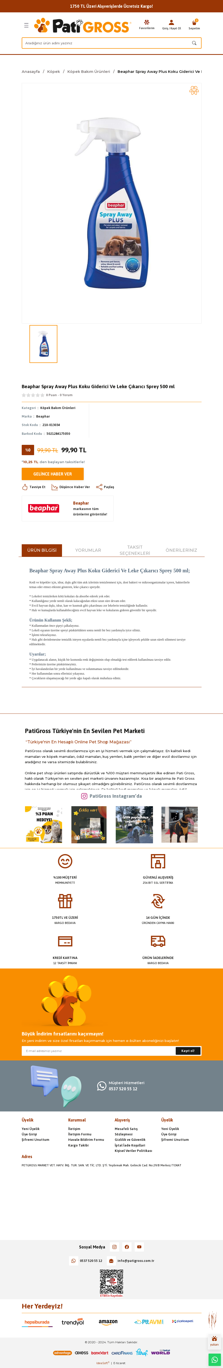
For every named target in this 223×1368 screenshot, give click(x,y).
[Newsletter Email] (112, 1051)
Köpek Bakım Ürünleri (57, 408)
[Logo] (83, 25)
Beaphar (43, 416)
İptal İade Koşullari (130, 1145)
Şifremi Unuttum (35, 1140)
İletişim (74, 1129)
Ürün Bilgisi (42, 550)
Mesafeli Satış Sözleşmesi (126, 1131)
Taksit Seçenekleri (135, 550)
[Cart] (194, 25)
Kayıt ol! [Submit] (188, 1051)
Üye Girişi (29, 1134)
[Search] (112, 43)
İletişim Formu (79, 1134)
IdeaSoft (103, 1363)
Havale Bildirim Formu (86, 1140)
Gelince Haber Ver (52, 474)
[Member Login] (171, 22)
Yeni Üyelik (31, 1129)
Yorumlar (88, 550)
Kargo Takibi (78, 1145)
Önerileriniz (181, 550)
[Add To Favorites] (194, 90)
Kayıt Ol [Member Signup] (176, 28)
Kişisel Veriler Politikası (133, 1151)
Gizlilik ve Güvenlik (130, 1140)
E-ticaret (119, 1363)
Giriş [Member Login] (165, 28)
